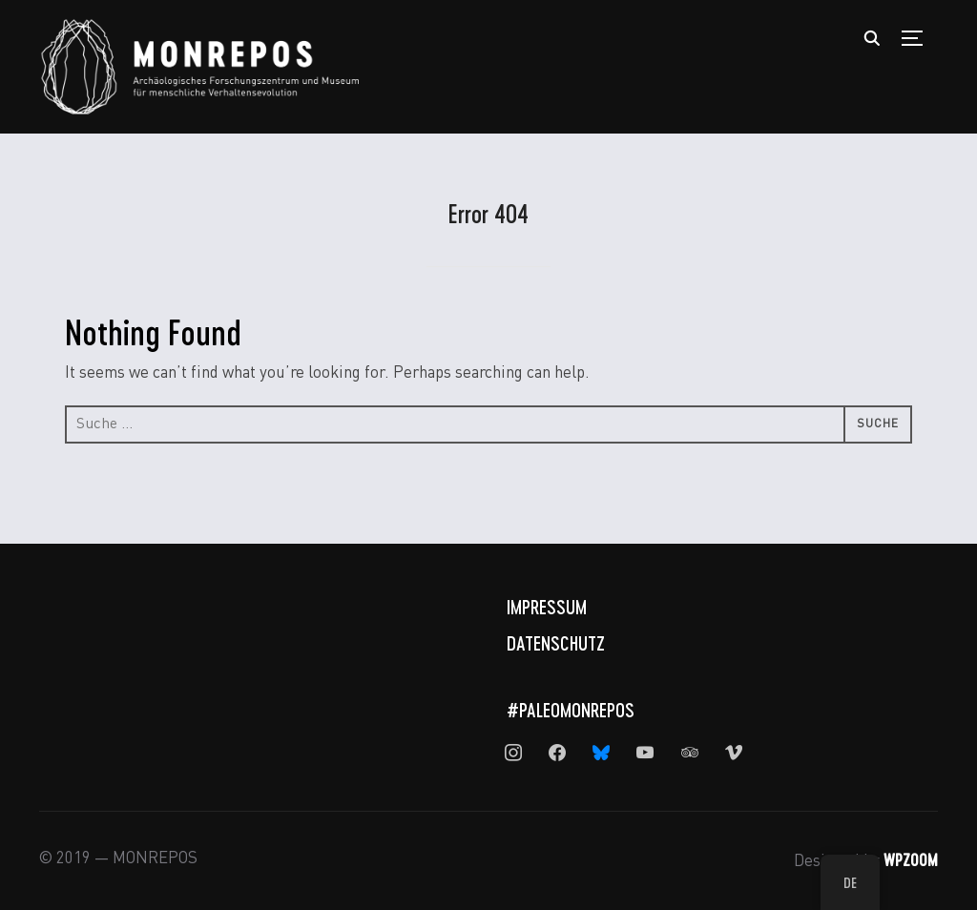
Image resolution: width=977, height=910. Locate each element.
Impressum (547, 606)
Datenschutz (556, 642)
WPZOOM (910, 859)
